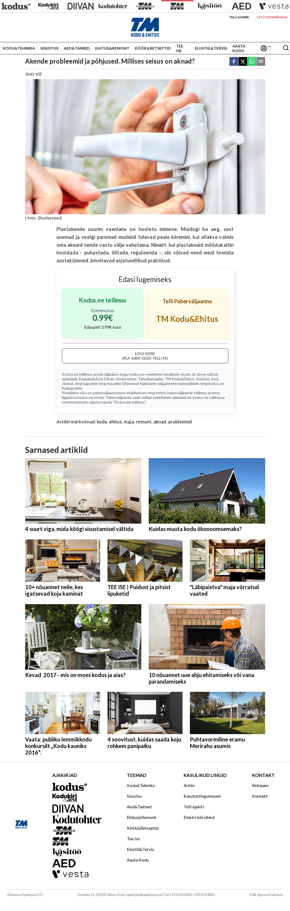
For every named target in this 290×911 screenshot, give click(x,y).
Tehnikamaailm (150, 378)
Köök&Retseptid (153, 48)
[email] (260, 62)
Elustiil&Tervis (211, 48)
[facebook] (233, 62)
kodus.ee (137, 374)
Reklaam (260, 785)
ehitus (115, 422)
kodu (102, 422)
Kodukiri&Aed (91, 378)
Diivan (109, 378)
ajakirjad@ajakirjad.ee (144, 894)
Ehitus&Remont (112, 48)
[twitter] (242, 62)
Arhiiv (189, 785)
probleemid (180, 422)
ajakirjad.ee (181, 397)
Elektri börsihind (199, 817)
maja (129, 422)
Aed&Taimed (77, 48)
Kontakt (260, 796)
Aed (214, 378)
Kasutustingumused (202, 796)
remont (143, 422)
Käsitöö (203, 378)
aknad (160, 422)
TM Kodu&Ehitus (180, 378)
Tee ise (179, 48)
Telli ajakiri (239, 17)
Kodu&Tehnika (19, 48)
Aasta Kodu (238, 48)
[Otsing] (286, 48)
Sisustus (49, 48)
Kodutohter (126, 378)
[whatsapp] (251, 62)
